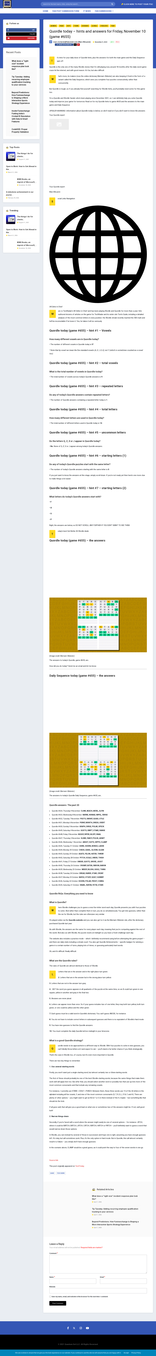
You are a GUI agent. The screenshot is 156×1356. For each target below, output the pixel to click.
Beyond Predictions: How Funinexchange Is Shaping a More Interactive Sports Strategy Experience (21, 97)
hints (68, 26)
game (52, 1173)
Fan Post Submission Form (65, 11)
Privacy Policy (136, 1353)
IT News (87, 11)
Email (102, 1277)
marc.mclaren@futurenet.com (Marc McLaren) (72, 42)
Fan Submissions (103, 11)
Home (45, 11)
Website (52, 1287)
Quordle (94, 26)
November (85, 26)
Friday (61, 26)
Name (52, 1277)
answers (53, 26)
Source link (53, 1160)
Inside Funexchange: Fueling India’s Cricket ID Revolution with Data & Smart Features (21, 116)
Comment (53, 1253)
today (113, 26)
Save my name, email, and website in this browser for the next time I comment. (80, 1296)
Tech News (61, 1173)
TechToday (79, 1166)
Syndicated (104, 26)
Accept (126, 1353)
